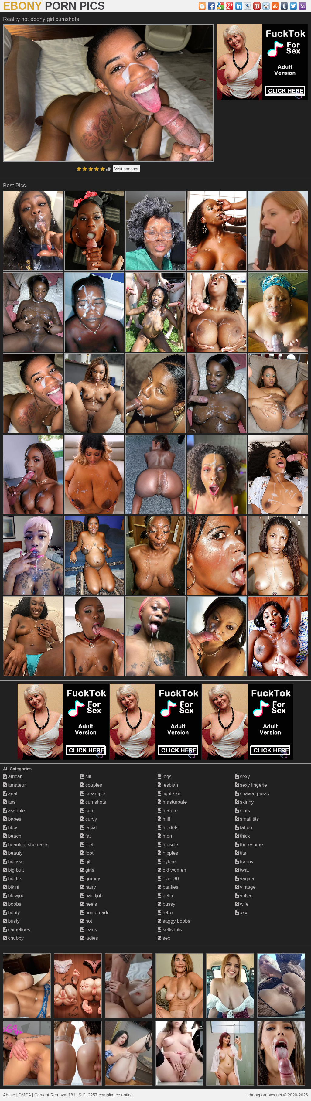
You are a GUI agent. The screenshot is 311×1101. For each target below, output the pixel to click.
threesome (249, 844)
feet (87, 844)
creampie (92, 793)
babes (12, 819)
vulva (243, 895)
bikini (11, 887)
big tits (12, 878)
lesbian (168, 785)
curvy (88, 819)
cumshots (93, 802)
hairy (88, 887)
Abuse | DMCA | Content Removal (35, 1094)
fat (85, 836)
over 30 (168, 878)
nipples (168, 853)
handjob (91, 895)
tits (240, 853)
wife (242, 904)
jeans (88, 929)
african (12, 776)
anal (10, 793)
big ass (13, 861)
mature (168, 810)
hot (86, 921)
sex (164, 938)
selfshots (170, 929)
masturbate (172, 802)
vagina (245, 878)
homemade (95, 912)
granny (90, 878)
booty (11, 912)
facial (88, 827)
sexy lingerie (251, 785)
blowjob (14, 895)
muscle (168, 844)
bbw (10, 827)
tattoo (243, 827)
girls (87, 870)
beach (12, 836)
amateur (14, 785)
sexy (242, 776)
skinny (244, 802)
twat (242, 870)
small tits (247, 819)
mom (165, 836)
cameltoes (16, 929)
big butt (13, 870)
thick (242, 836)
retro (165, 912)
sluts (242, 810)
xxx (241, 912)
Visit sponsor (126, 168)
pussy (166, 904)
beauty (12, 853)
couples (91, 785)
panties (168, 887)
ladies (89, 938)
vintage (245, 887)
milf (164, 819)
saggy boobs (174, 921)
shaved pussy (252, 793)
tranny (244, 861)
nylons (167, 861)
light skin (170, 793)
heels (88, 904)
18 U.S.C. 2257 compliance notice (100, 1094)
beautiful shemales (26, 844)
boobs (12, 904)
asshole (14, 810)
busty (11, 921)
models (168, 827)
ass (9, 802)
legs (165, 776)
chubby (13, 938)
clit (85, 776)
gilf (86, 861)
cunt (87, 810)
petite (166, 895)
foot (87, 853)
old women (172, 870)
